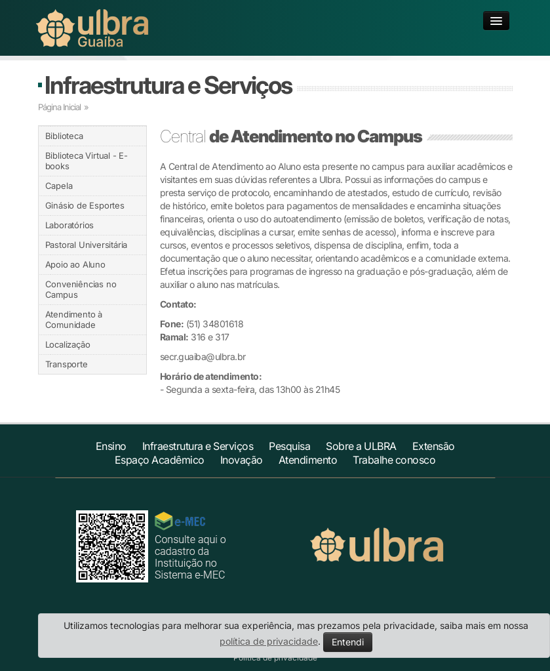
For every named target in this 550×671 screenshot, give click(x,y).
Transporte (66, 364)
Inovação (241, 459)
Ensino (111, 446)
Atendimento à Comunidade (73, 319)
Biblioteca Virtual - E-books (86, 160)
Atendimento (308, 459)
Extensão (433, 446)
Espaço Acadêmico (160, 459)
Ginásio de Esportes (85, 205)
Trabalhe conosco (394, 459)
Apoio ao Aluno (75, 264)
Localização (67, 344)
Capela (59, 185)
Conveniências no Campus (81, 289)
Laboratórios (69, 225)
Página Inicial (59, 107)
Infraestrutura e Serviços (168, 85)
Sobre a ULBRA (361, 446)
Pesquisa (289, 446)
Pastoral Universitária (86, 244)
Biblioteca (64, 136)
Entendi (348, 641)
